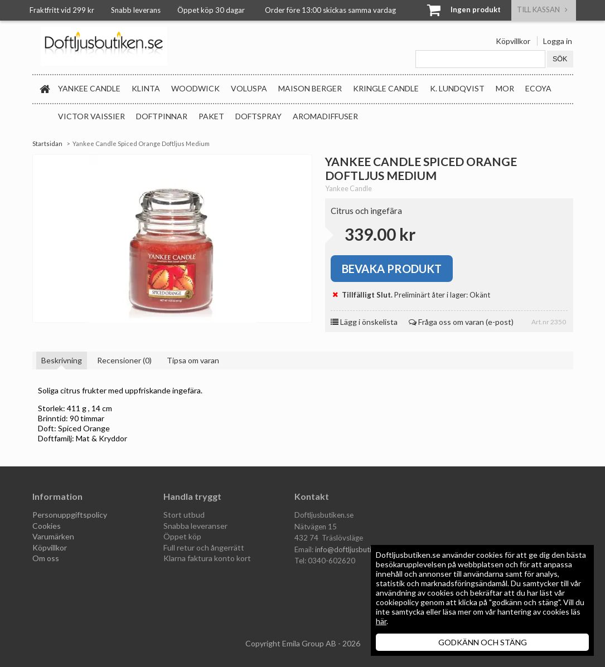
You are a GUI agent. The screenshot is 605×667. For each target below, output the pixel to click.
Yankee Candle (89, 88)
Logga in (557, 41)
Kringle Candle (386, 88)
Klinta (146, 88)
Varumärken (53, 536)
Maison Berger (310, 88)
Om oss (45, 558)
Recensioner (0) (124, 360)
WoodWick (195, 88)
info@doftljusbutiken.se (353, 549)
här (381, 621)
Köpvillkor (513, 41)
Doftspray (258, 116)
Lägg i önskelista (364, 322)
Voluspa (249, 88)
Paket (211, 116)
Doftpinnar (161, 116)
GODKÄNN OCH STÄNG (482, 642)
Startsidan (47, 143)
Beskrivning (61, 360)
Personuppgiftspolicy (69, 514)
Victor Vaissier (91, 116)
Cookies (46, 525)
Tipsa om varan (193, 360)
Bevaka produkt (392, 268)
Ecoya (538, 88)
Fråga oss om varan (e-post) (461, 322)
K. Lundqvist (457, 88)
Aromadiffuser (325, 116)
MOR (505, 88)
